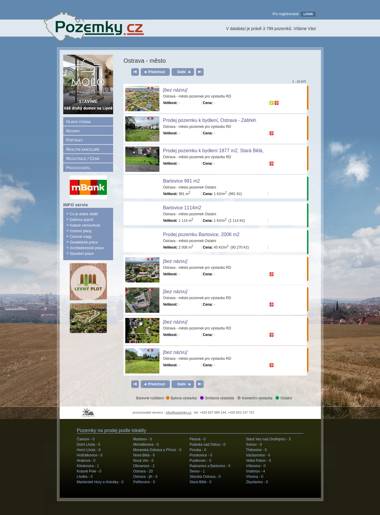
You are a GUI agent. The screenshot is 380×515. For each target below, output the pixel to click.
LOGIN (308, 14)
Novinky (73, 130)
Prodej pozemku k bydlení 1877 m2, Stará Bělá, (213, 150)
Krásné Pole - (89, 471)
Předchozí (156, 72)
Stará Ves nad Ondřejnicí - (268, 439)
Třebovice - (256, 450)
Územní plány (80, 231)
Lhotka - (85, 477)
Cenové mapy (81, 237)
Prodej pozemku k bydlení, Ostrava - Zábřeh (209, 120)
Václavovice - (258, 455)
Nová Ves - (143, 461)
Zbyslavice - (257, 482)
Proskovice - (201, 455)
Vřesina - (254, 477)
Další (181, 72)
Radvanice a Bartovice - (210, 466)
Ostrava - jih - (145, 477)
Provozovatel (78, 167)
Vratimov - (255, 471)
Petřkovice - (144, 482)
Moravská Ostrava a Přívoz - (157, 450)
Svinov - (254, 444)
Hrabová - (86, 461)
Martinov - (142, 439)
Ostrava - (143, 471)
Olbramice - (144, 466)
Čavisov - (86, 439)
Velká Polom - (258, 461)
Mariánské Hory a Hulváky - (100, 482)
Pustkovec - (200, 461)
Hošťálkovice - (90, 455)
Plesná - (198, 439)
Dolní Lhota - (88, 444)
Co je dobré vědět (84, 214)
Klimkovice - (88, 466)
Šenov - (197, 471)
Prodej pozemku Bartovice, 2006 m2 (201, 234)
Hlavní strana (78, 121)
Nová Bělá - (144, 455)
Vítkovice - (256, 466)
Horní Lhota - (89, 450)
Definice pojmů (81, 220)
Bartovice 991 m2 (181, 180)
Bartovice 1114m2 (182, 207)
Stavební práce (82, 254)
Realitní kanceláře (82, 149)
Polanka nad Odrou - (208, 444)
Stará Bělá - (200, 482)
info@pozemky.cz (178, 412)
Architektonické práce (87, 248)
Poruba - (198, 450)
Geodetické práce (84, 242)
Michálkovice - (146, 444)
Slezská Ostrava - (205, 477)
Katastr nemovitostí (85, 225)
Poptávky (74, 140)
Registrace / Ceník (83, 158)
